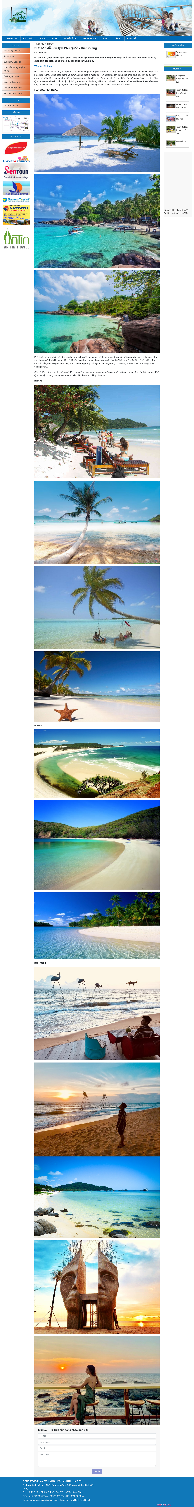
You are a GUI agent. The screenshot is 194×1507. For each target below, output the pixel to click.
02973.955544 (41, 1496)
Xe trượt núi (9, 56)
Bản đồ (16, 113)
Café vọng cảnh (11, 76)
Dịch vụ (42, 38)
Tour (54, 38)
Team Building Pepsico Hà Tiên (182, 130)
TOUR (16, 100)
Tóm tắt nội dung (43, 66)
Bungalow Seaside (12, 62)
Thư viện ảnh (69, 38)
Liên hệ (118, 38)
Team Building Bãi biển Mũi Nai (182, 93)
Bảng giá (131, 38)
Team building (89, 38)
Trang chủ (12, 38)
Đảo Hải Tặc (181, 141)
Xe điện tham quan (13, 93)
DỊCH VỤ (16, 45)
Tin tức (105, 38)
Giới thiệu (28, 38)
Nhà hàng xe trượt (12, 50)
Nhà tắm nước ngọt (13, 88)
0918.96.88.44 (77, 1496)
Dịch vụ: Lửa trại (12, 82)
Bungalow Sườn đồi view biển (182, 78)
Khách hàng (16, 137)
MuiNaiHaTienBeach (80, 1500)
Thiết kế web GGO (163, 1505)
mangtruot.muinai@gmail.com (44, 1500)
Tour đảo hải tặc (11, 105)
